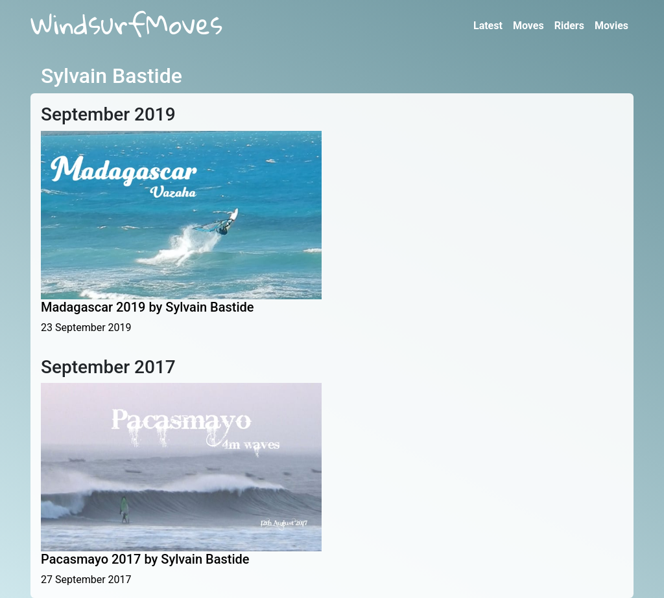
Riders (569, 25)
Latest (488, 25)
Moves (528, 25)
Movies (611, 25)
